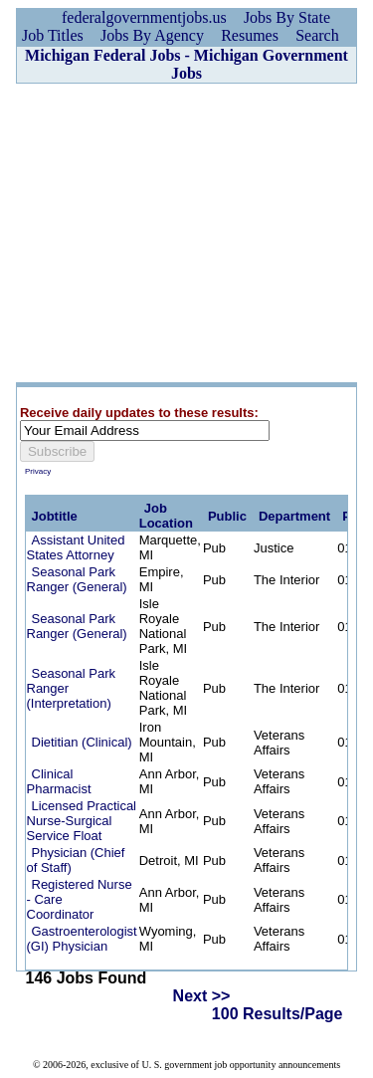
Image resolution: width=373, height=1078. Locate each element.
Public (227, 516)
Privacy (38, 471)
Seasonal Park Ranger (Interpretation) (71, 688)
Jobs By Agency (152, 35)
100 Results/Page (277, 1013)
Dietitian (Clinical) (82, 742)
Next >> (202, 995)
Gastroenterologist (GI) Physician (82, 939)
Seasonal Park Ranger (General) (77, 579)
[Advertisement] (186, 233)
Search (317, 35)
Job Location (166, 516)
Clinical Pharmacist (59, 781)
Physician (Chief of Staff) (76, 860)
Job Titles (53, 35)
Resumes (250, 35)
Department (294, 516)
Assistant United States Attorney (76, 547)
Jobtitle (55, 516)
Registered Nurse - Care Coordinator (79, 899)
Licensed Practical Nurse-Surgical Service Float (82, 820)
